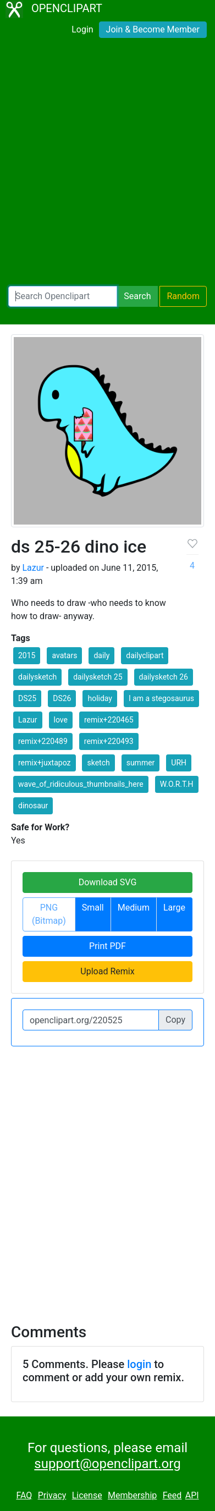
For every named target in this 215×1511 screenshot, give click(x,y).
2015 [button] (26, 655)
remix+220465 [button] (109, 719)
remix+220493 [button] (109, 741)
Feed (172, 1495)
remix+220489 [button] (43, 741)
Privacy (52, 1495)
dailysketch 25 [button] (97, 676)
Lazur (33, 568)
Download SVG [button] (108, 882)
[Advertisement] (107, 164)
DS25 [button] (27, 698)
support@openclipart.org (107, 1463)
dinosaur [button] (33, 805)
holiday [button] (99, 698)
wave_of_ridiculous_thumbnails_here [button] (81, 784)
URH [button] (178, 762)
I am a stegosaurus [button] (161, 698)
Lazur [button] (27, 719)
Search (137, 296)
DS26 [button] (62, 698)
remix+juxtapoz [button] (44, 762)
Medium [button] (134, 907)
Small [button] (93, 907)
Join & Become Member (153, 29)
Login (82, 29)
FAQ (24, 1495)
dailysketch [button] (37, 676)
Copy (175, 1019)
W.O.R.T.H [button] (177, 784)
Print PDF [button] (107, 946)
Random (183, 296)
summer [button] (140, 762)
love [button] (61, 719)
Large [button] (174, 907)
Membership (132, 1495)
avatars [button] (64, 655)
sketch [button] (98, 762)
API (192, 1495)
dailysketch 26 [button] (163, 676)
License (87, 1495)
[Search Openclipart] (62, 296)
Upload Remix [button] (107, 971)
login (139, 1364)
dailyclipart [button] (144, 655)
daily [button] (101, 655)
